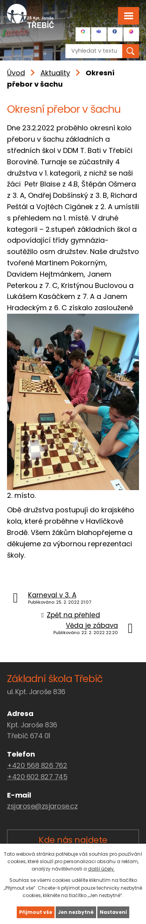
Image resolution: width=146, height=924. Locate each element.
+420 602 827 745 (37, 777)
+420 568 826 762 (37, 765)
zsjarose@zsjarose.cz (42, 806)
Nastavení (113, 912)
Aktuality (55, 73)
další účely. (101, 868)
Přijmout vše (35, 912)
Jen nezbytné (76, 912)
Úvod (16, 73)
